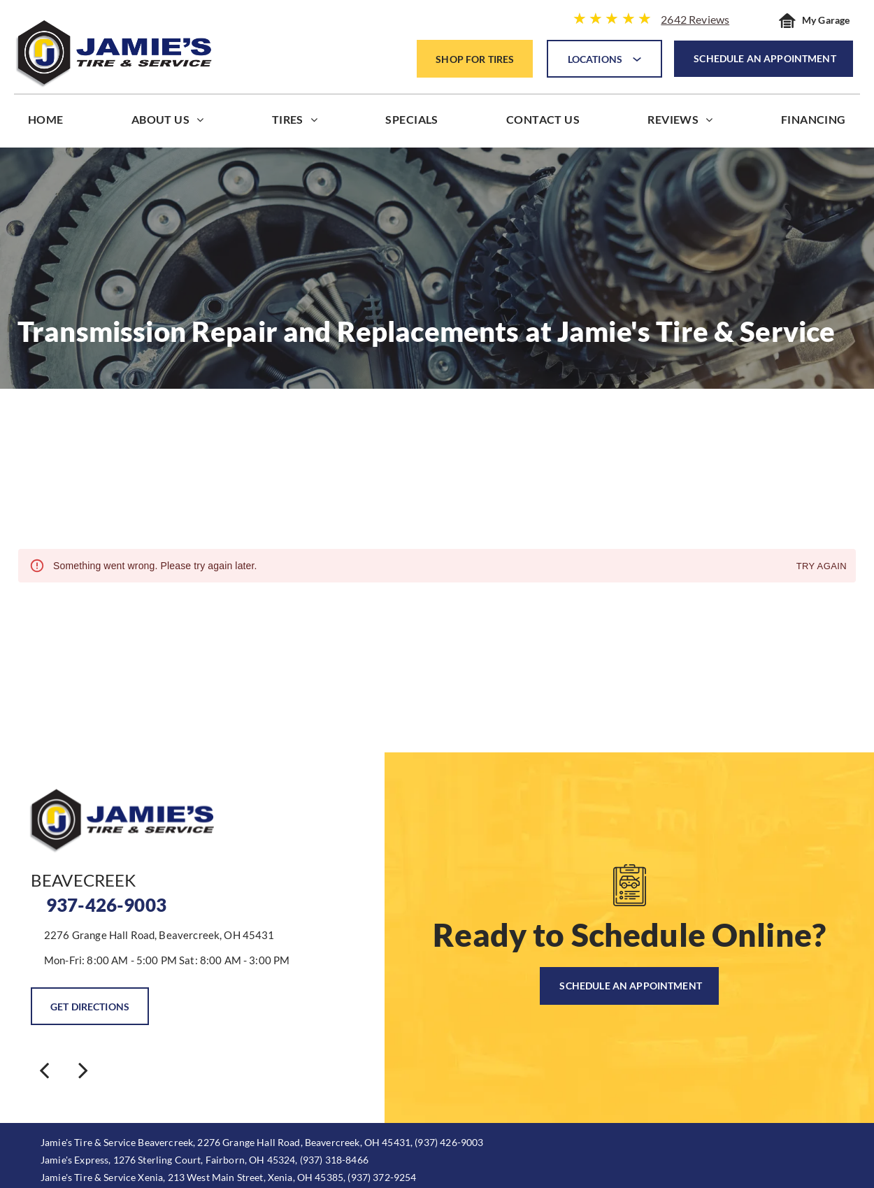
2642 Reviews (695, 19)
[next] (83, 1069)
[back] (44, 1069)
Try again (821, 567)
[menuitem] (45, 122)
